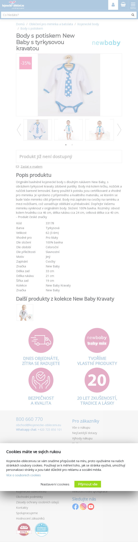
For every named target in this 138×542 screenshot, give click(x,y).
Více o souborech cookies (23, 475)
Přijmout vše (87, 484)
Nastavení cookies (55, 484)
